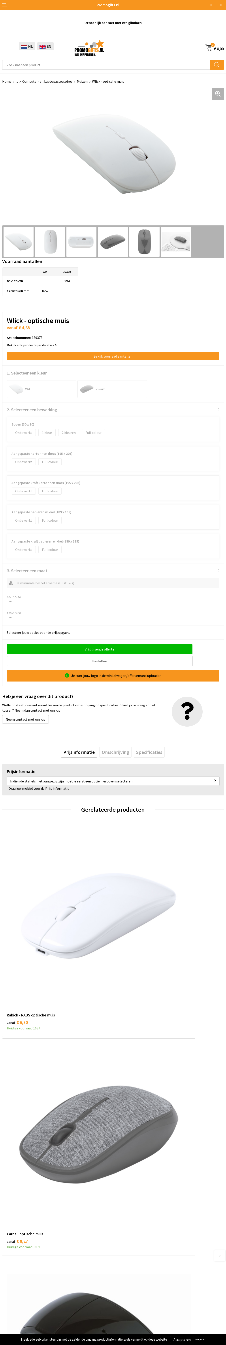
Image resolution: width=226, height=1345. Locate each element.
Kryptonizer (11, 1271)
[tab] (79, 740)
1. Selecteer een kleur (27, 373)
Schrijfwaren (11, 1237)
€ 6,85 (128, 1065)
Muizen (82, 81)
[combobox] (106, 65)
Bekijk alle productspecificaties (32, 345)
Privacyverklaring (15, 1313)
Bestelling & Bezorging (133, 1244)
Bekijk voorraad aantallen (113, 356)
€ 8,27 (128, 928)
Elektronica (11, 1257)
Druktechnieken (127, 1163)
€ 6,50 (17, 928)
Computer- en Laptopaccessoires (47, 81)
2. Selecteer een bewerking (32, 409)
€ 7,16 (17, 1065)
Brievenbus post (14, 1251)
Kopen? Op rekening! (131, 1157)
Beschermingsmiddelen (20, 1244)
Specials (8, 1278)
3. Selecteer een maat (27, 570)
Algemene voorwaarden (20, 1300)
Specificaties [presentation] (149, 740)
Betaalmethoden (128, 1251)
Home (6, 81)
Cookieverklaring (15, 1306)
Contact (121, 1237)
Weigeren (200, 1339)
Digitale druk (12, 1264)
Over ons (121, 1150)
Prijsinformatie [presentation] (79, 740)
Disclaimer (10, 1320)
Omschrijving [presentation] (115, 740)
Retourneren (125, 1257)
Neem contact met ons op (25, 707)
